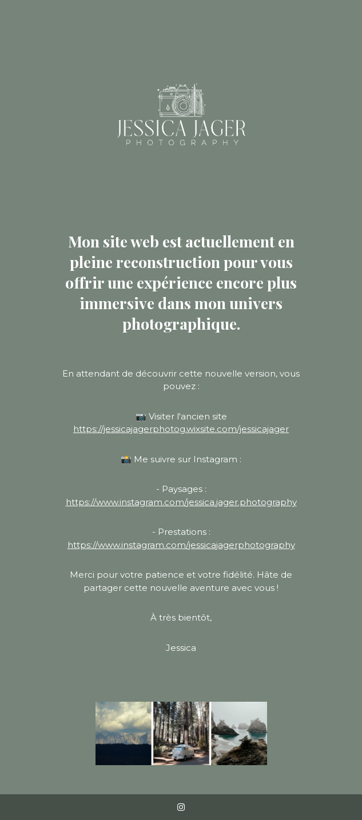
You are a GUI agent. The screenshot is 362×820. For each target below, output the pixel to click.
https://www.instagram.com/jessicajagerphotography (181, 544)
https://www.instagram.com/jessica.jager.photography (181, 502)
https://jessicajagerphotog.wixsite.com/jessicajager (181, 428)
